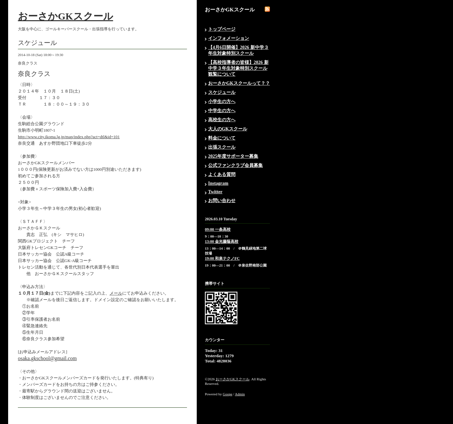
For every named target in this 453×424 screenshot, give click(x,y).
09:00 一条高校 (218, 229)
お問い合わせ (221, 200)
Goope (227, 394)
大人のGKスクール (227, 128)
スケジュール (221, 92)
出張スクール (221, 147)
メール (116, 293)
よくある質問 (221, 174)
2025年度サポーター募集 (233, 156)
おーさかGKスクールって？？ (239, 83)
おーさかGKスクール (65, 16)
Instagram (218, 183)
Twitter (215, 191)
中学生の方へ (221, 110)
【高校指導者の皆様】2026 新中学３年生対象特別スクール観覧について (238, 68)
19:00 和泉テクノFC (222, 258)
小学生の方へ (221, 101)
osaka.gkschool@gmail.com (47, 358)
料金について (221, 138)
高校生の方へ (221, 119)
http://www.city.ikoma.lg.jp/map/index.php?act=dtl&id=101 (69, 136)
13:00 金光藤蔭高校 (221, 241)
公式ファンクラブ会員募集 (235, 165)
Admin (240, 394)
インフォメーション (228, 38)
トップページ (221, 29)
